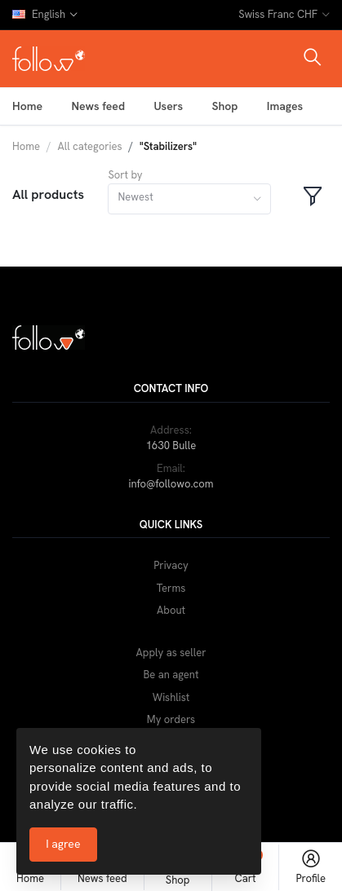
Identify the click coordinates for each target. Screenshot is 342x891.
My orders (171, 719)
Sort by (125, 175)
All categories (90, 146)
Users (168, 106)
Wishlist (171, 697)
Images (285, 106)
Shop (224, 106)
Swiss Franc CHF (278, 14)
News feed (98, 106)
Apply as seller (171, 652)
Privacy (171, 565)
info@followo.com (170, 484)
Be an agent (171, 674)
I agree (63, 843)
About (171, 610)
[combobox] (189, 199)
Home (27, 106)
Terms (171, 588)
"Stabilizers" (168, 146)
